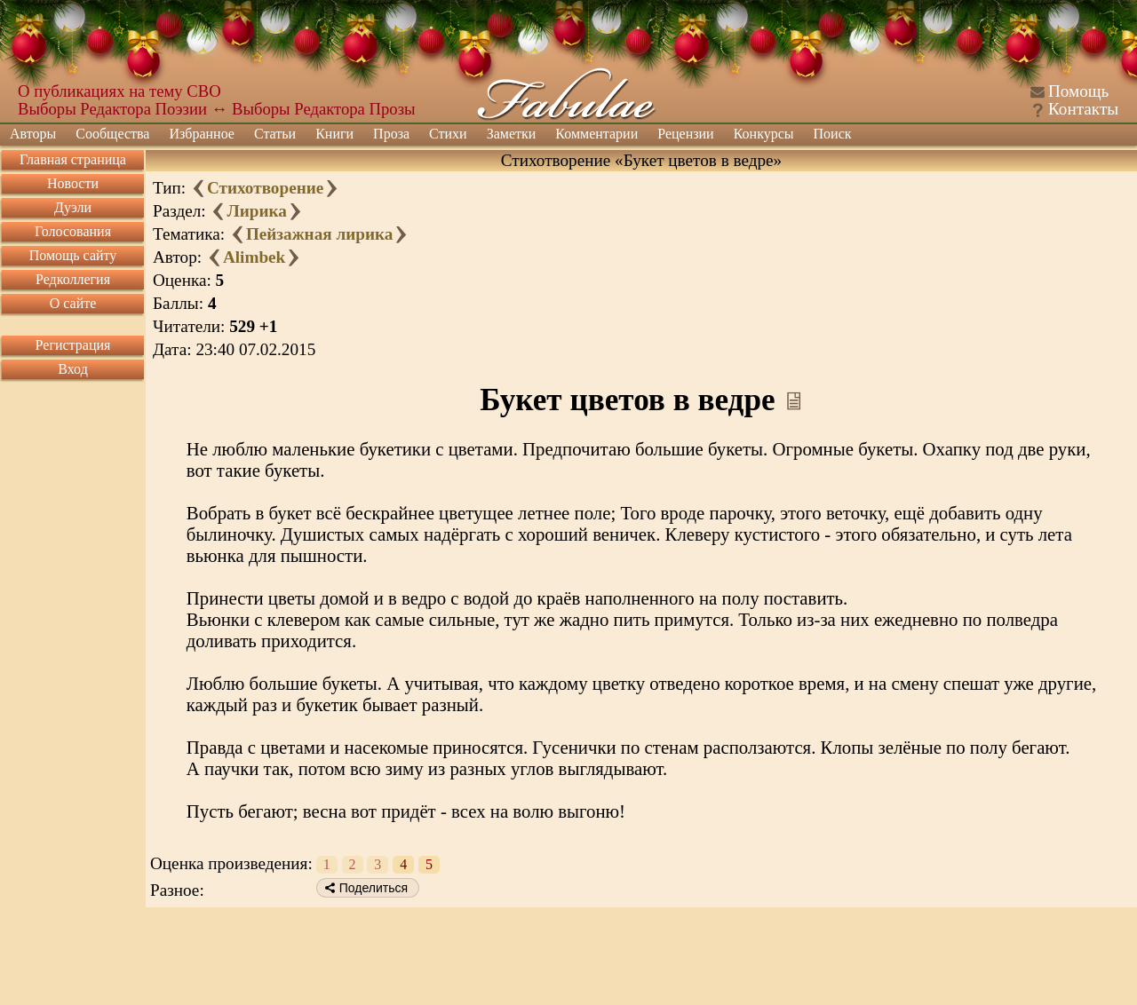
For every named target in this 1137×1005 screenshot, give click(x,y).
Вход (73, 368)
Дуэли (72, 207)
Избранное (202, 133)
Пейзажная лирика (319, 234)
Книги (334, 133)
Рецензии (685, 133)
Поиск (833, 133)
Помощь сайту (73, 255)
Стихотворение (265, 187)
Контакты (1083, 108)
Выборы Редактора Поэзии (112, 108)
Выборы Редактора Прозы (324, 108)
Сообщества (112, 133)
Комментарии (596, 133)
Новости (73, 183)
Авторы (33, 133)
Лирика (256, 211)
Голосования (73, 231)
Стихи (448, 133)
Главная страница (73, 159)
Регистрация (73, 344)
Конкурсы (764, 133)
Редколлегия (73, 279)
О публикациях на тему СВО (119, 91)
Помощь (1078, 91)
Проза (391, 133)
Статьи (275, 133)
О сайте (73, 303)
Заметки (512, 133)
